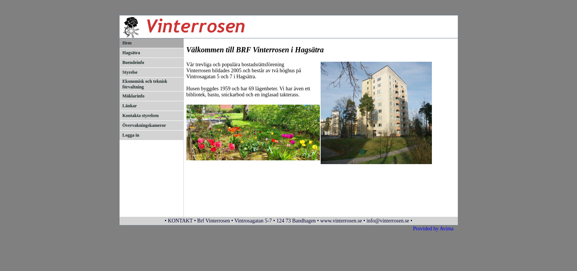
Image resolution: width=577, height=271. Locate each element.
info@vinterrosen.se (387, 221)
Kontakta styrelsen (141, 115)
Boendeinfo (133, 62)
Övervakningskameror (144, 125)
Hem (127, 43)
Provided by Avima (433, 228)
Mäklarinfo (134, 96)
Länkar (130, 105)
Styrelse (130, 72)
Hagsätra (131, 52)
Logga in (131, 135)
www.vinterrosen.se (341, 221)
